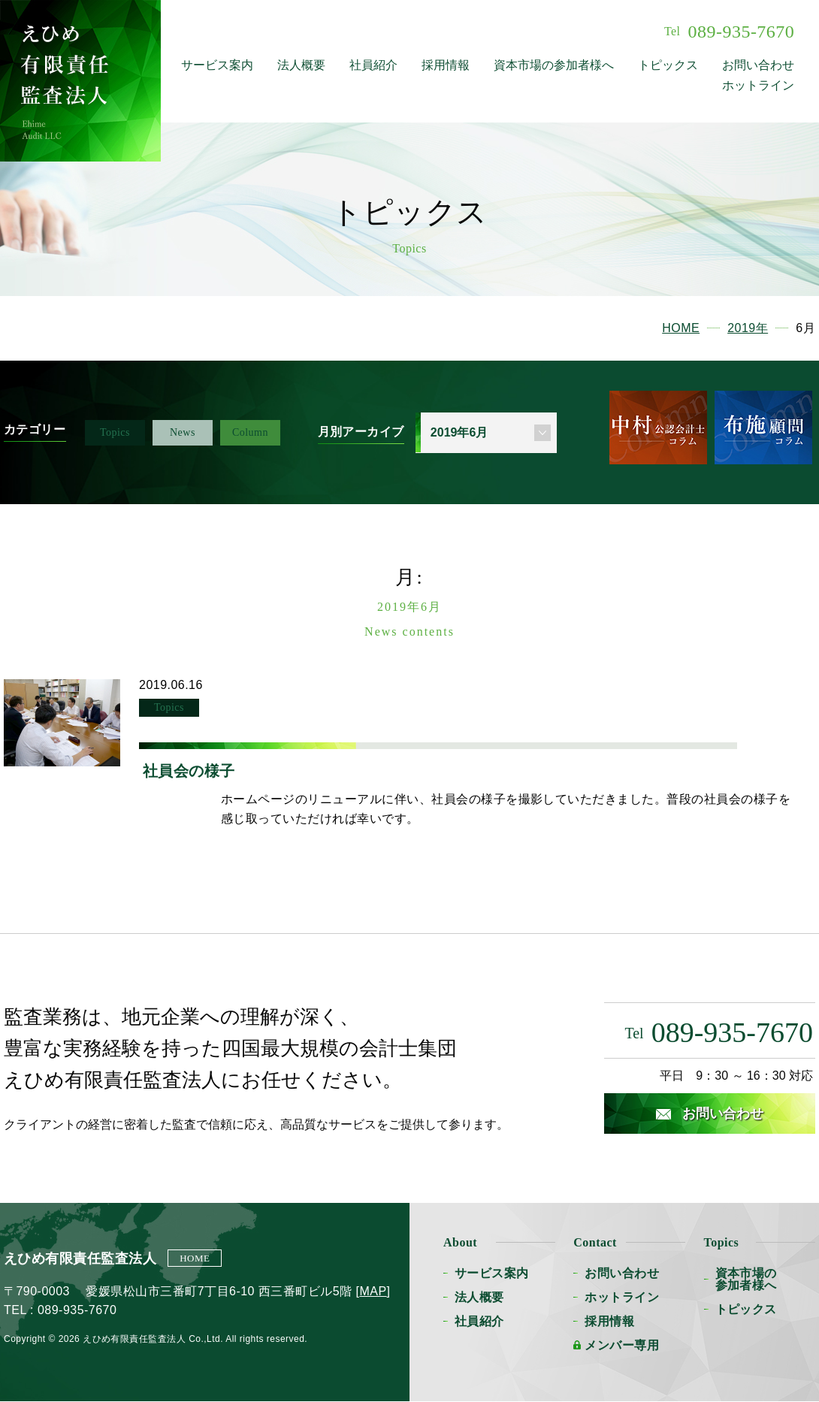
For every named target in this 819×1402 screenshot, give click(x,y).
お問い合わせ (758, 65)
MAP (372, 1291)
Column (250, 432)
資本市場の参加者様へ (554, 65)
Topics (115, 432)
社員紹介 (373, 65)
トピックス (668, 65)
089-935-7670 (729, 32)
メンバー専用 (622, 1345)
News (182, 432)
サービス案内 (217, 65)
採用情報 (446, 65)
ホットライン (758, 85)
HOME (195, 1258)
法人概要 (301, 65)
